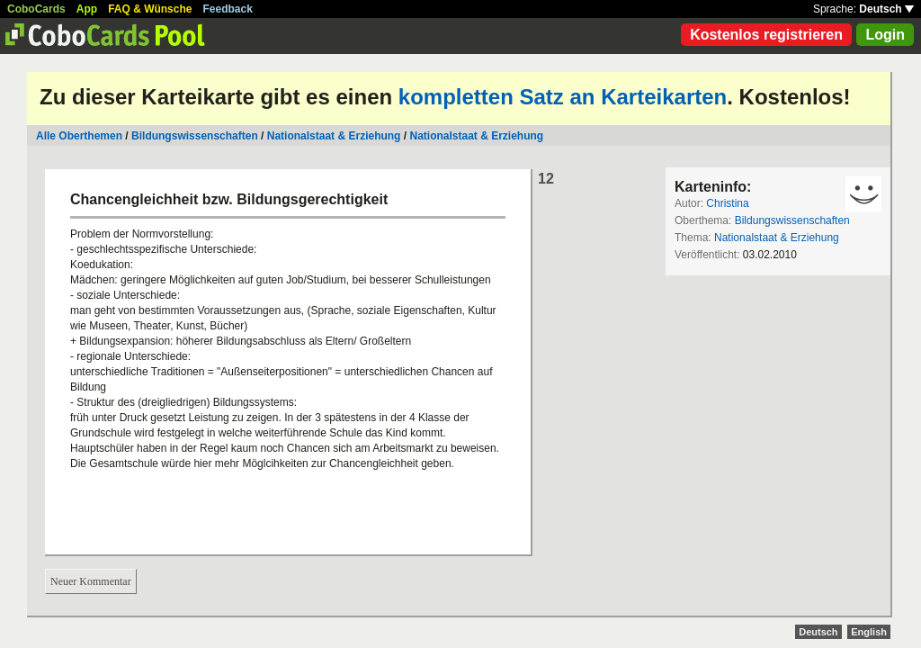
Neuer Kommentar (90, 581)
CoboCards (36, 9)
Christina (727, 203)
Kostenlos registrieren (766, 34)
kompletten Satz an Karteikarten (562, 97)
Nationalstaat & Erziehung (334, 136)
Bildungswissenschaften (194, 136)
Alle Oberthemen (79, 136)
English (869, 631)
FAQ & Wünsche (150, 9)
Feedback (228, 9)
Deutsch (886, 9)
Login (885, 34)
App (86, 9)
